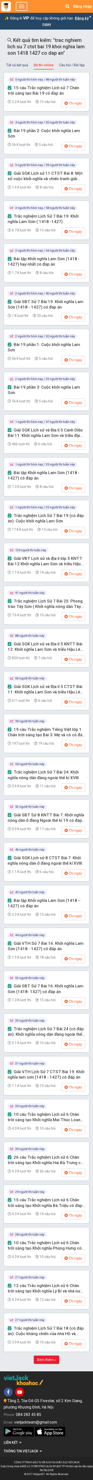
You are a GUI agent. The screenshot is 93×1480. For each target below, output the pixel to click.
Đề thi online (44, 65)
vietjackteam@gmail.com (35, 1422)
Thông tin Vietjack (23, 1451)
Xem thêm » (46, 1360)
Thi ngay (73, 103)
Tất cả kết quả (17, 65)
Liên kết (13, 1443)
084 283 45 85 (28, 1414)
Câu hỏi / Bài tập (72, 65)
